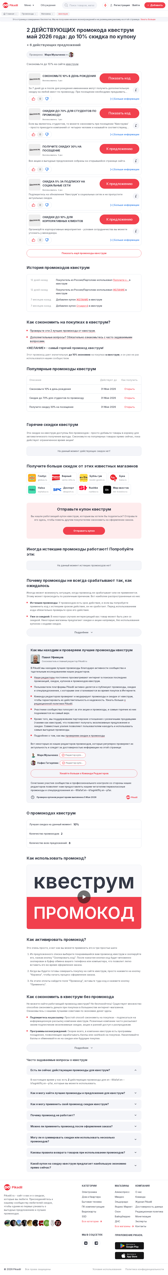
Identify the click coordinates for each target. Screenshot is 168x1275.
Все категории (92, 1221)
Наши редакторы (44, 677)
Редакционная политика (149, 1211)
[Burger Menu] (29, 5)
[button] (66, 5)
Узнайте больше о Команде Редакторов (84, 773)
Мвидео (119, 1196)
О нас (138, 1192)
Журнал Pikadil (143, 1201)
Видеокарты (89, 1211)
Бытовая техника (92, 1201)
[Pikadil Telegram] (96, 1243)
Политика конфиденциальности (144, 1269)
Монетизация (143, 1216)
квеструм (72, 64)
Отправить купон (84, 530)
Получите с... (121, 280)
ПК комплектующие (93, 1206)
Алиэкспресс (122, 1192)
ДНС (117, 1221)
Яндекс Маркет (124, 1206)
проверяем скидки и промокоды (85, 735)
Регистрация (120, 5)
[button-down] (47, 99)
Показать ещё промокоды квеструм (84, 253)
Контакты (140, 1226)
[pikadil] (10, 5)
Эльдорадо (121, 1201)
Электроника (89, 1192)
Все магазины (125, 1226)
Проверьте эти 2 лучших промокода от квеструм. (62, 330)
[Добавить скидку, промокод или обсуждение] (154, 5)
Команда (140, 1196)
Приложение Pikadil (129, 1235)
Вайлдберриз (122, 1216)
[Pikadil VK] (86, 1243)
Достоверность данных (149, 1206)
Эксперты (141, 1221)
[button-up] (33, 99)
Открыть (129, 389)
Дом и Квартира (91, 1196)
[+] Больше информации (124, 98)
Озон (118, 1211)
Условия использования (107, 1269)
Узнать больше (148, 19)
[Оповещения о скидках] (105, 5)
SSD (84, 1216)
